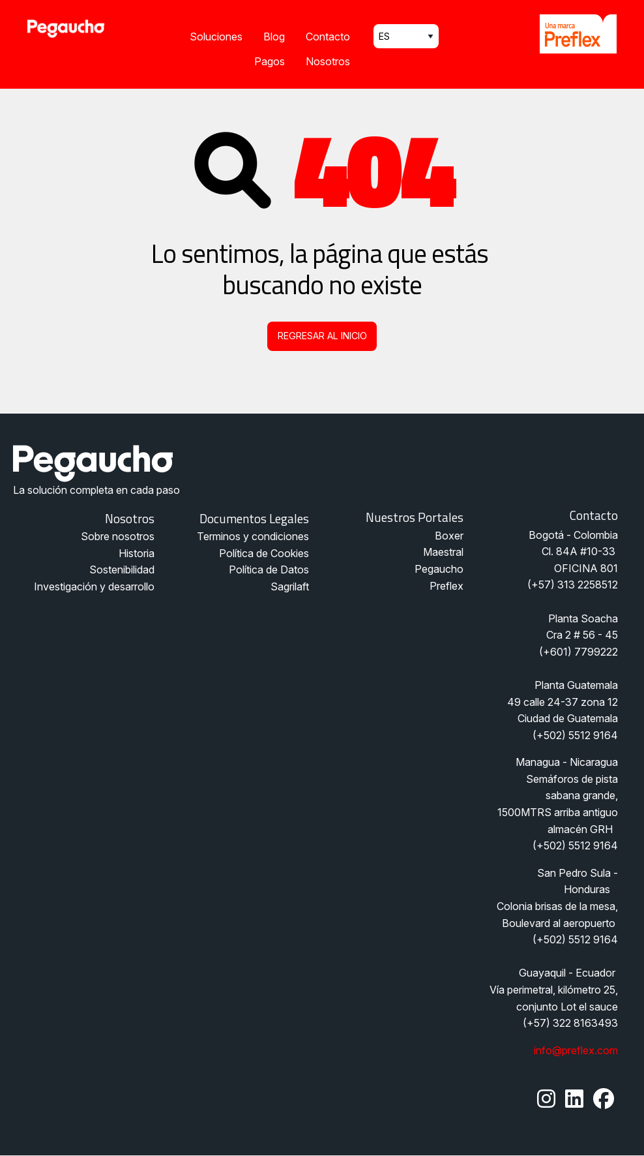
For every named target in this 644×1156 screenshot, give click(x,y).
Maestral (443, 551)
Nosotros (328, 61)
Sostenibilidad (121, 569)
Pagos (269, 61)
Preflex (446, 585)
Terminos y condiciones (253, 536)
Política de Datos (269, 569)
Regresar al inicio (322, 335)
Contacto (328, 36)
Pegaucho (439, 568)
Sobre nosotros (117, 536)
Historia (136, 553)
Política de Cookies (264, 553)
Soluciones (216, 36)
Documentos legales (254, 518)
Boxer (449, 535)
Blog (274, 36)
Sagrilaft (290, 586)
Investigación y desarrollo (94, 586)
